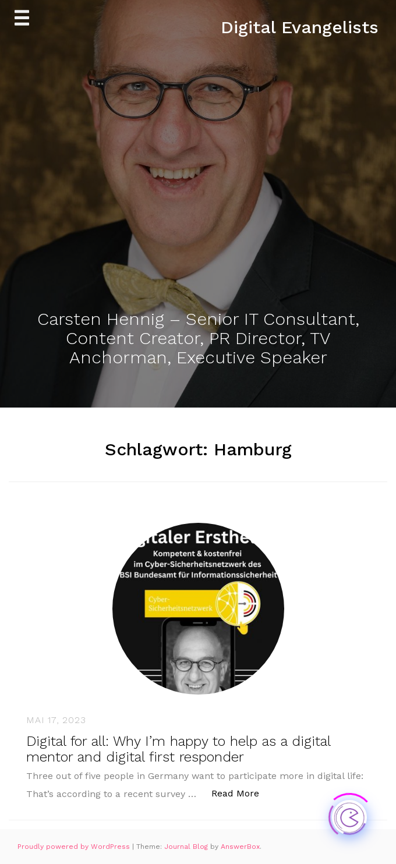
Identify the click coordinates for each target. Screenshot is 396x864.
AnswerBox (240, 846)
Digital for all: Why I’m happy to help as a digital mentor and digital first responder (178, 748)
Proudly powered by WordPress (74, 846)
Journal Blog (187, 846)
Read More (241, 793)
